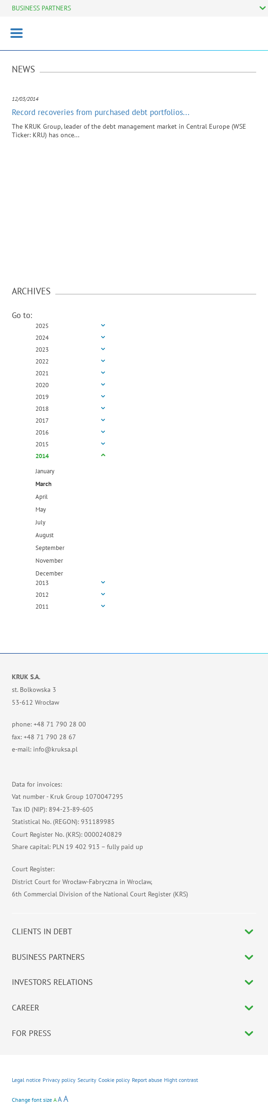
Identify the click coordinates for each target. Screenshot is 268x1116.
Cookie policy (114, 1079)
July (40, 522)
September (49, 548)
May (40, 509)
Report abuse (147, 1079)
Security (87, 1079)
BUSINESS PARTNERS (41, 8)
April (41, 497)
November (49, 561)
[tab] (134, 326)
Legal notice (26, 1079)
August (44, 535)
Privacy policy (59, 1079)
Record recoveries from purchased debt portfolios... (101, 112)
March (43, 484)
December (49, 573)
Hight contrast (181, 1079)
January (44, 471)
